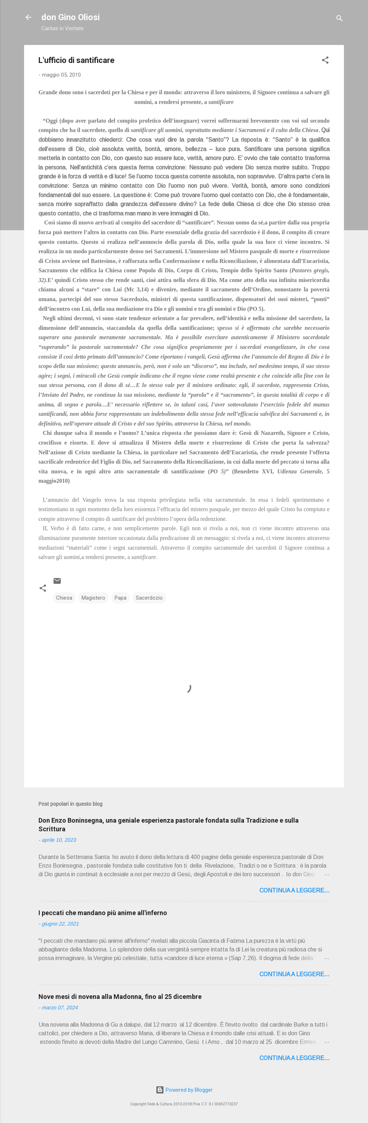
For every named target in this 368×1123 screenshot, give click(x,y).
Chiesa (64, 598)
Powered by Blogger (184, 1090)
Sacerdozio (149, 598)
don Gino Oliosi (70, 17)
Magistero (93, 598)
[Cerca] (339, 20)
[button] (325, 61)
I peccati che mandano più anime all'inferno (102, 913)
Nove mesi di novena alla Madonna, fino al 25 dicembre (120, 996)
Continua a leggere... (294, 890)
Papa (120, 598)
